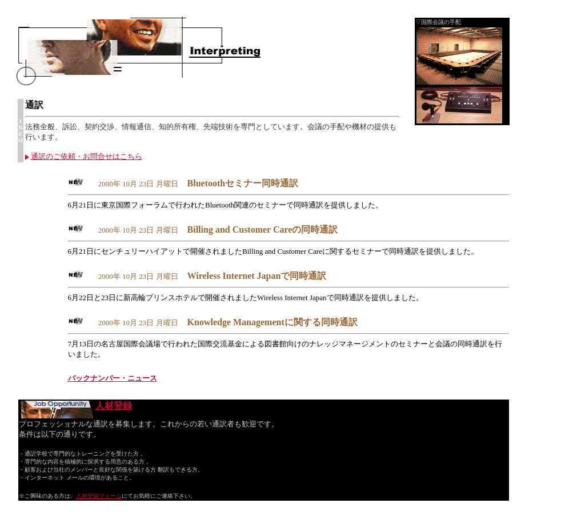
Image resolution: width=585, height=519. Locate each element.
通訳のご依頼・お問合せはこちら (83, 156)
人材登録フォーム (99, 496)
